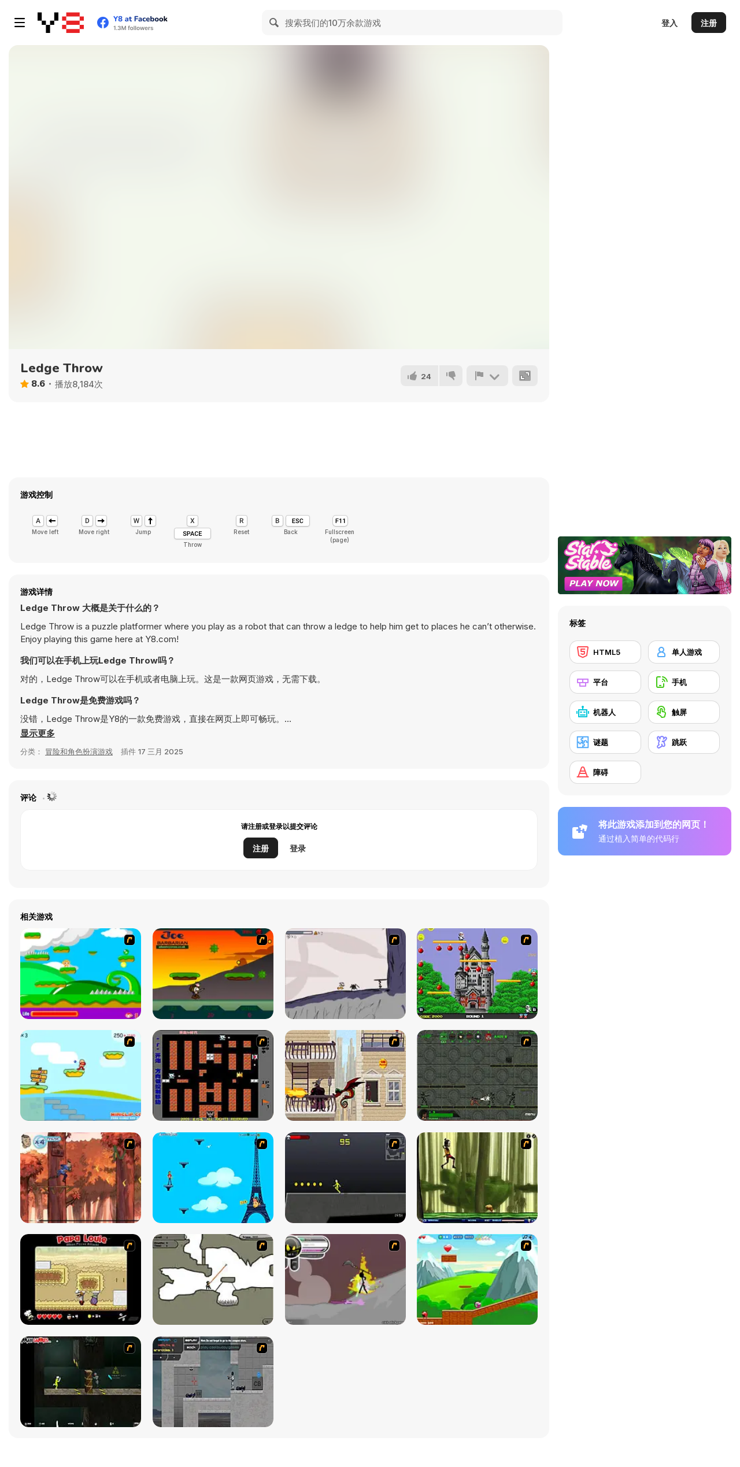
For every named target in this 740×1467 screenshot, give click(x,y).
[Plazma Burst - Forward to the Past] (213, 1381)
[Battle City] (213, 1075)
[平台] (605, 682)
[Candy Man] (80, 973)
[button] (37, 733)
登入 (669, 23)
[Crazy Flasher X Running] (345, 1177)
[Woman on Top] (213, 1177)
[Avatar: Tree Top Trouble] (80, 1177)
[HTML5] (605, 652)
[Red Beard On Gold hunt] (80, 1075)
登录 (298, 848)
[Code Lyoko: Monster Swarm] (477, 1177)
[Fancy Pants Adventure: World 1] (345, 973)
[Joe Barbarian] (213, 973)
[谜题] (605, 742)
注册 (709, 23)
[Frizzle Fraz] (477, 1279)
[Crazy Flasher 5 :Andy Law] (80, 1381)
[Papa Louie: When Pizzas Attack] (80, 1279)
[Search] (274, 22)
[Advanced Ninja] (213, 1279)
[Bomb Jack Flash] (477, 973)
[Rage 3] (345, 1279)
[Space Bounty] (477, 1075)
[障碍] (605, 772)
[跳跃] (684, 742)
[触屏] (684, 712)
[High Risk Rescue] (345, 1075)
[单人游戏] (684, 652)
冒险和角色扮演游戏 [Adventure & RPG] (79, 751)
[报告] (487, 375)
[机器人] (605, 712)
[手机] (684, 682)
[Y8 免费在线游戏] (60, 22)
